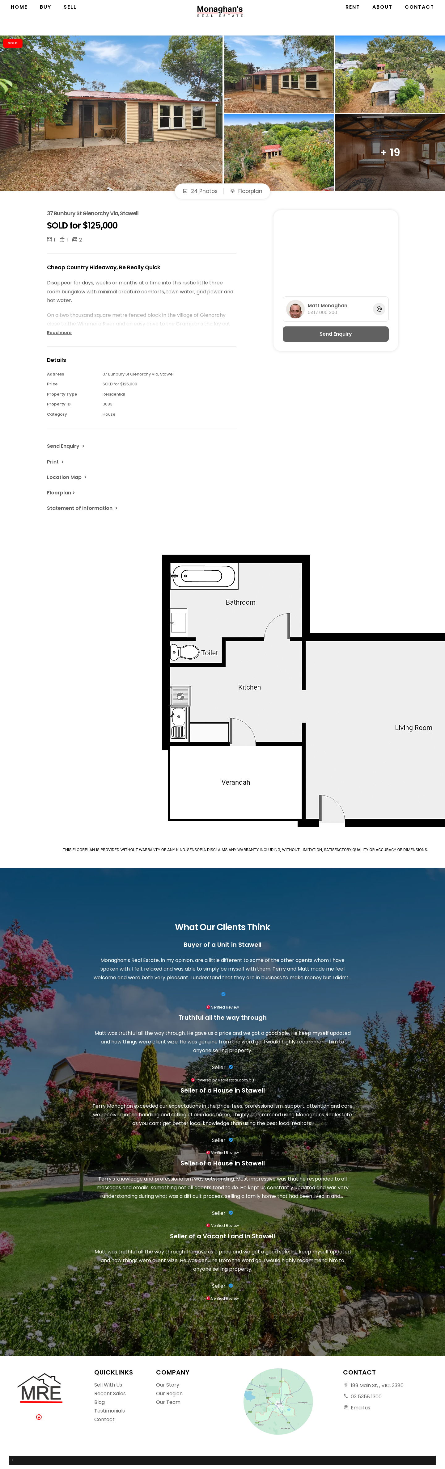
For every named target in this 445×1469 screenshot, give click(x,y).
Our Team (168, 1402)
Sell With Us (108, 1384)
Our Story (167, 1384)
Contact (419, 18)
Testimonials (109, 1410)
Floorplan (246, 191)
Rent (352, 18)
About (382, 18)
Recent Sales (110, 1393)
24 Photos (200, 191)
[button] (56, 461)
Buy (45, 18)
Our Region (169, 1393)
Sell (70, 18)
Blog (99, 1402)
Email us (360, 1407)
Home (19, 18)
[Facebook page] (40, 1417)
